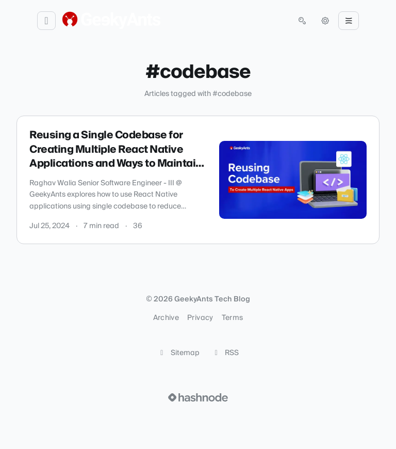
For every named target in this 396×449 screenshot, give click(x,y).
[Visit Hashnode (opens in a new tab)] (198, 397)
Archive (166, 318)
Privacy (200, 318)
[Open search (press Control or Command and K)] (302, 20)
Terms (232, 318)
